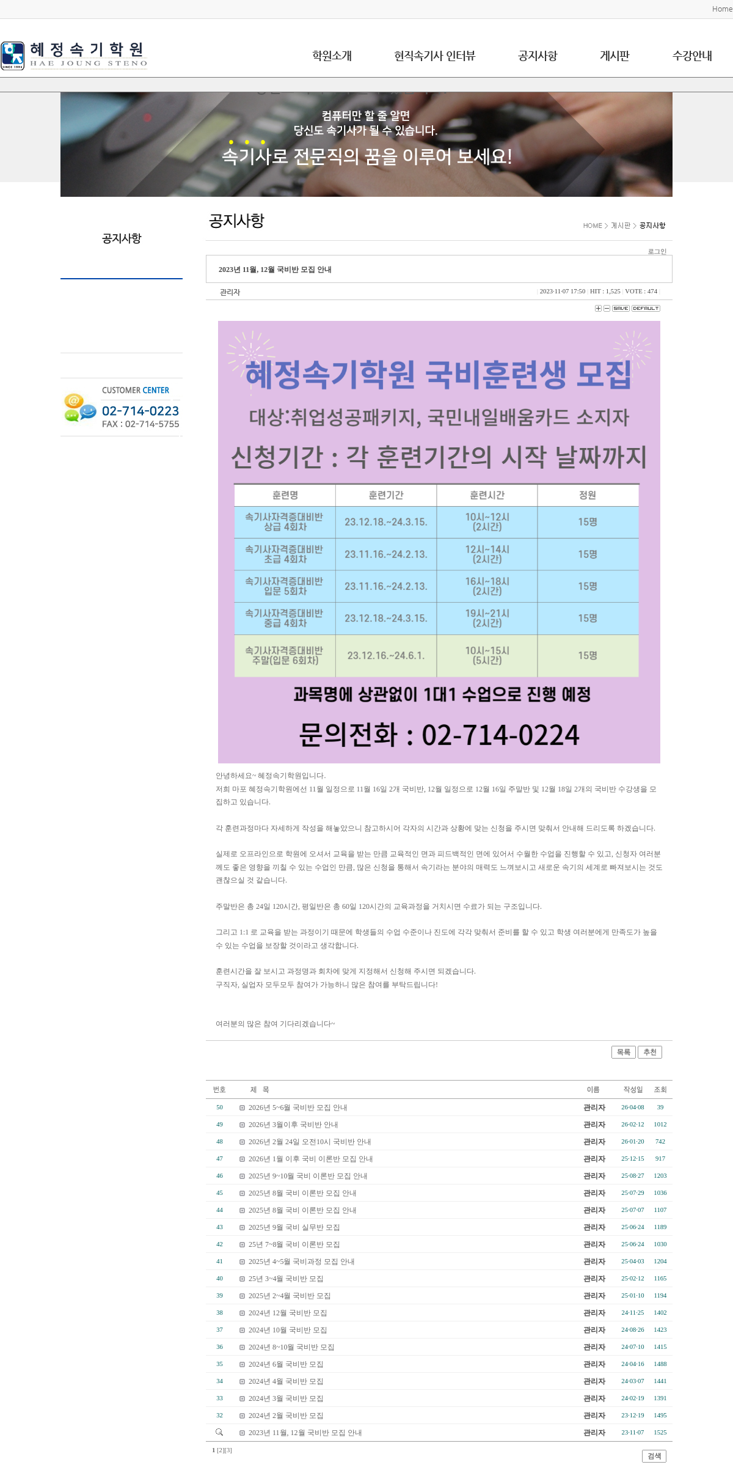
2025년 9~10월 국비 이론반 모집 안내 (308, 1176)
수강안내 (692, 55)
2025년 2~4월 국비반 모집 (290, 1295)
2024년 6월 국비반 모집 (286, 1364)
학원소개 (331, 55)
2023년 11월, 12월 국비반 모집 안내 (305, 1432)
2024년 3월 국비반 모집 (286, 1398)
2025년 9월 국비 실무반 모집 (294, 1227)
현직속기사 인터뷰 (434, 55)
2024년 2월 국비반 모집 (286, 1415)
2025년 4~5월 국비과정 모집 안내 (302, 1261)
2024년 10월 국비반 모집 (288, 1330)
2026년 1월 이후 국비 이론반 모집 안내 (311, 1159)
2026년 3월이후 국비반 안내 (293, 1124)
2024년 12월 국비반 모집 (288, 1313)
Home (722, 8)
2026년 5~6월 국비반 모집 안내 (298, 1107)
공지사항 (537, 55)
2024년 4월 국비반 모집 (286, 1381)
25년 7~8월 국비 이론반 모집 (295, 1244)
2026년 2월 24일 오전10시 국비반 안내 (310, 1141)
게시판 (614, 55)
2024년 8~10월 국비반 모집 (292, 1347)
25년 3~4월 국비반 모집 (286, 1278)
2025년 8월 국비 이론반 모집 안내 (303, 1193)
